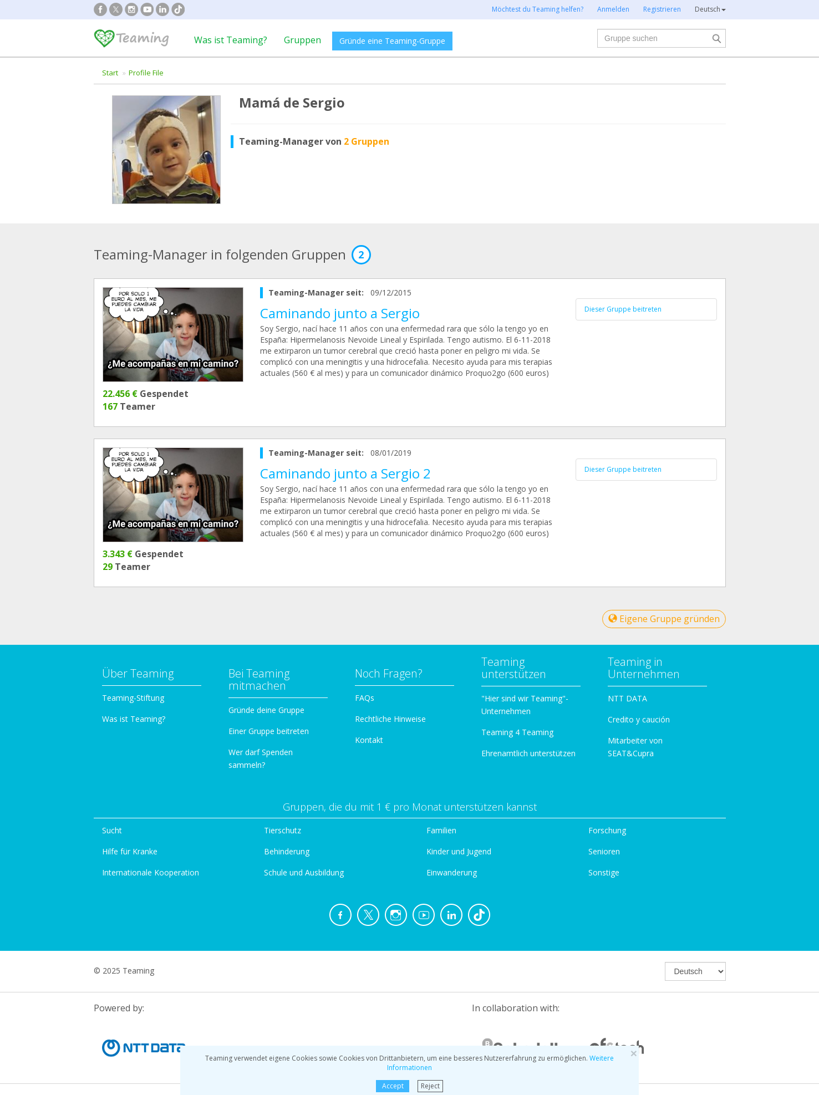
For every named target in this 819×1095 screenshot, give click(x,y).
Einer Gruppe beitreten (268, 731)
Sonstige (603, 872)
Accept (393, 1086)
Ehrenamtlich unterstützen (528, 753)
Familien (441, 830)
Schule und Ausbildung (304, 872)
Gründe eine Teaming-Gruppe (392, 40)
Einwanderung (451, 872)
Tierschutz (282, 830)
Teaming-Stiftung (133, 697)
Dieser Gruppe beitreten (623, 309)
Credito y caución (639, 719)
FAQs (364, 697)
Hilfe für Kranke (129, 851)
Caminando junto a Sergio (340, 313)
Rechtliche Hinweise (390, 719)
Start (110, 73)
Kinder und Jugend (458, 851)
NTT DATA (627, 698)
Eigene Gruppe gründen (664, 619)
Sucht (112, 830)
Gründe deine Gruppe (266, 710)
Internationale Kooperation (150, 872)
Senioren (604, 851)
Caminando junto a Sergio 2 (345, 473)
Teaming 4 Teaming (517, 732)
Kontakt (369, 740)
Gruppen (302, 40)
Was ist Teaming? (230, 40)
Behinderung (286, 851)
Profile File (146, 73)
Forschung (607, 830)
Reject (430, 1086)
